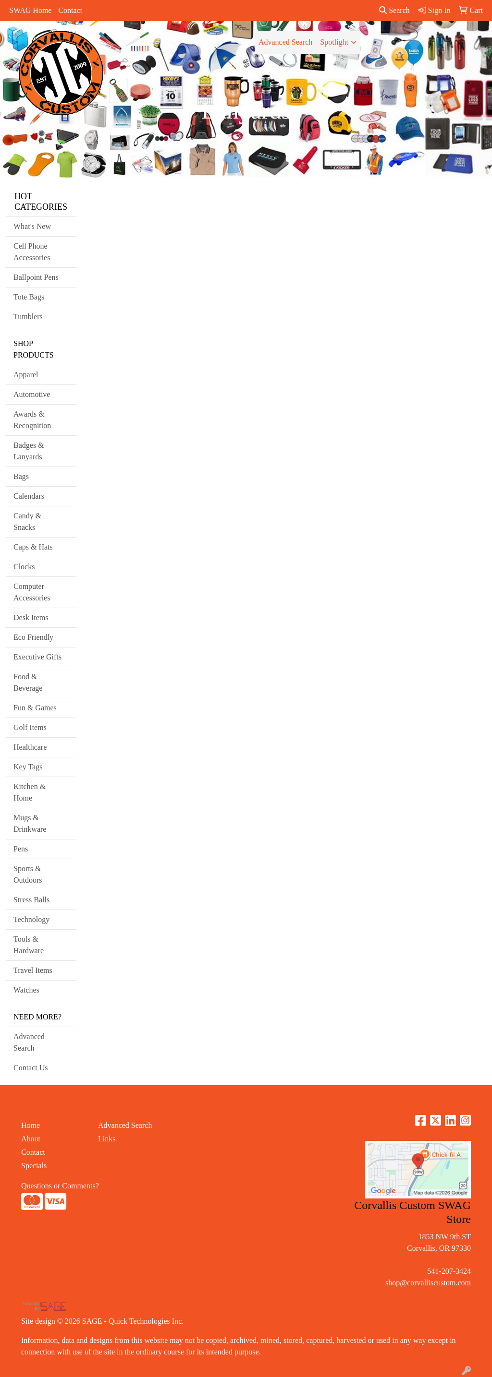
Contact (70, 10)
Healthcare (30, 747)
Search (394, 10)
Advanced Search (285, 42)
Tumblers (28, 316)
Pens (20, 849)
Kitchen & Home (29, 792)
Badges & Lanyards (28, 451)
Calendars (28, 496)
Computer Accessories (31, 592)
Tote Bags (28, 297)
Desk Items (30, 617)
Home (30, 1125)
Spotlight (334, 42)
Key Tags (27, 767)
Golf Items (30, 727)
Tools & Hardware (28, 945)
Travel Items (32, 970)
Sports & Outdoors (27, 874)
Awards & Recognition (32, 420)
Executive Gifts (37, 657)
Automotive (31, 394)
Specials (34, 1165)
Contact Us (30, 1068)
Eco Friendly (33, 637)
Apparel (25, 375)
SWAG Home (30, 10)
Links (106, 1139)
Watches (26, 990)
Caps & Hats (33, 547)
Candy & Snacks (27, 521)
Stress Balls (31, 900)
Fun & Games (35, 708)
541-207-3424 (449, 1271)
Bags (21, 476)
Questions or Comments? (60, 1186)
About (30, 1139)
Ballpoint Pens (36, 277)
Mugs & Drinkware (29, 823)
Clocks (24, 567)
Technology (31, 919)
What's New (32, 226)
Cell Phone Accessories (31, 252)
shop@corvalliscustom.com (428, 1283)
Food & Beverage (27, 682)
